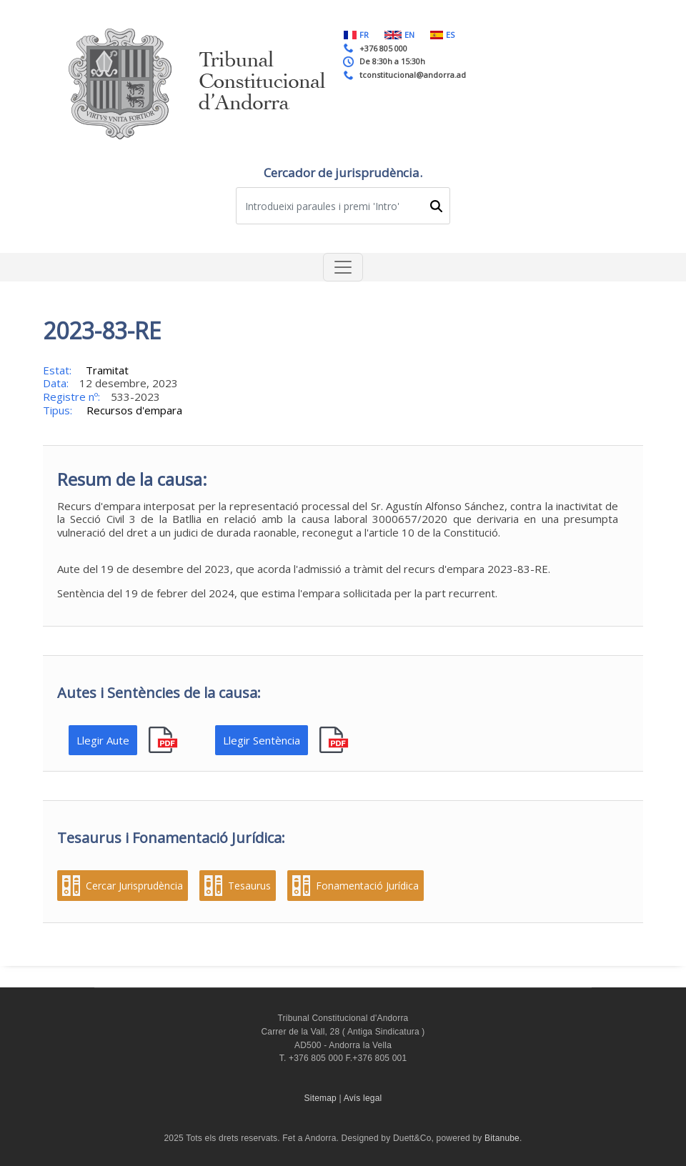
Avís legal (363, 1098)
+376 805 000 (383, 48)
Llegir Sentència (261, 740)
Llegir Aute (102, 740)
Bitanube (502, 1138)
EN (399, 34)
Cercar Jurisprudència (134, 886)
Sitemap (320, 1098)
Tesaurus (249, 886)
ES (442, 34)
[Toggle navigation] (343, 267)
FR (356, 34)
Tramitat (107, 370)
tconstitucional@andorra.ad (412, 74)
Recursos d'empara (134, 410)
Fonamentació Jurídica (367, 886)
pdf (165, 740)
